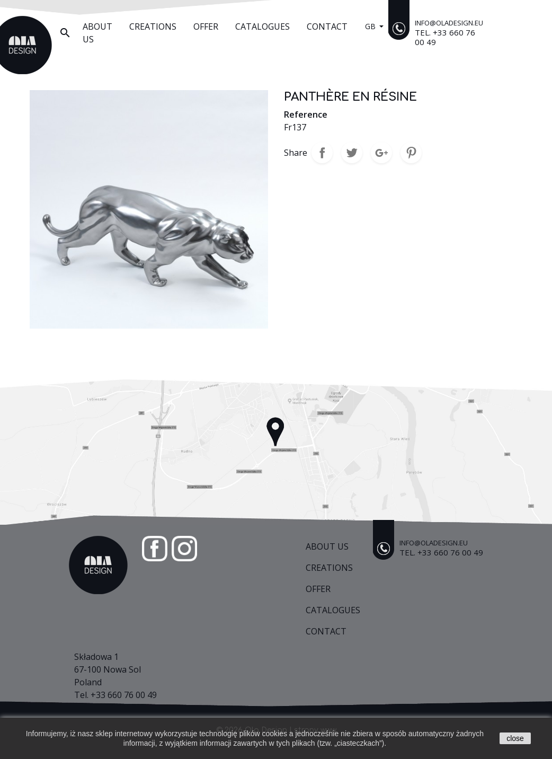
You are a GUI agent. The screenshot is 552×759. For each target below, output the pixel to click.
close (515, 738)
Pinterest (411, 152)
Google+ (381, 152)
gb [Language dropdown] (371, 26)
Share (322, 152)
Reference (305, 114)
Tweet (351, 152)
